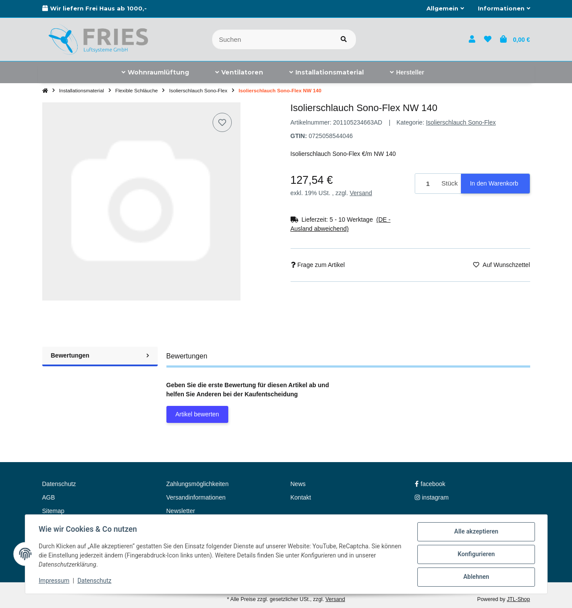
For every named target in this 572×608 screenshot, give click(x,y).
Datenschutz (95, 581)
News (298, 483)
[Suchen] (272, 39)
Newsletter (180, 510)
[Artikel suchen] (344, 39)
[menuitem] (155, 72)
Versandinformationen (196, 497)
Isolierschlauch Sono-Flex (461, 122)
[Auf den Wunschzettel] (222, 122)
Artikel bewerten (197, 414)
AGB (48, 497)
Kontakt (301, 497)
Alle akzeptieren (476, 531)
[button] (445, 8)
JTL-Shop (518, 599)
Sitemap (53, 510)
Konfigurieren (475, 554)
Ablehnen (476, 577)
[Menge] (427, 183)
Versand (361, 192)
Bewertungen (100, 355)
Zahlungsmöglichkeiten (197, 483)
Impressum (54, 581)
